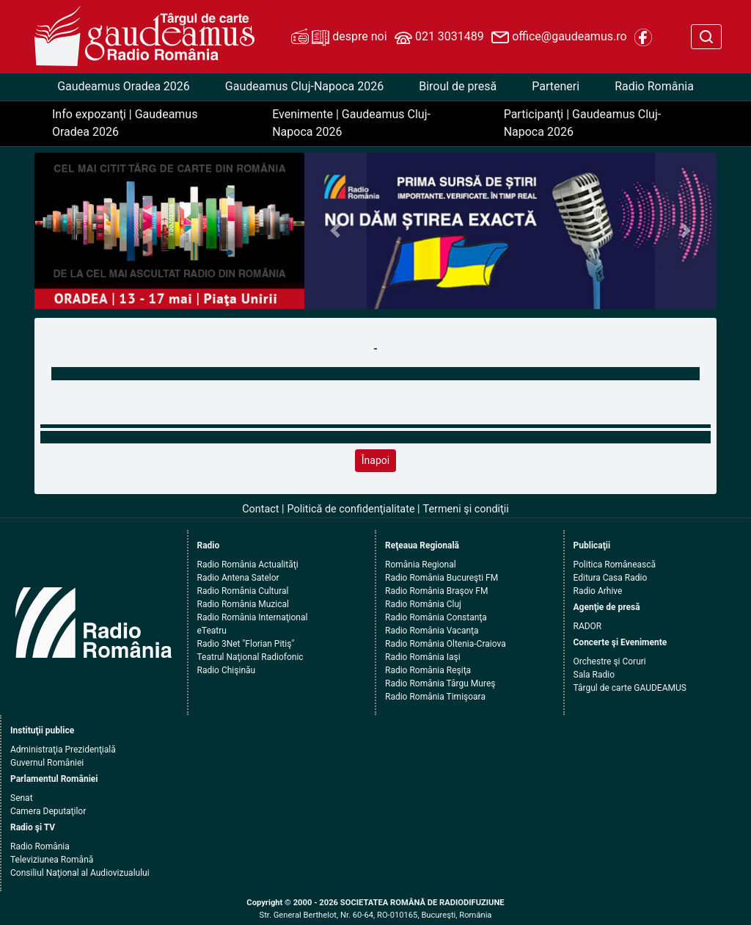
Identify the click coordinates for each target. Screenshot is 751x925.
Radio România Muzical (243, 604)
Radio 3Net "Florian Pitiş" (246, 644)
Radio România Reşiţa (428, 670)
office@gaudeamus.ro (558, 37)
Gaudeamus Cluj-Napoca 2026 (304, 86)
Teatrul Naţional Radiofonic (250, 657)
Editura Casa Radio (611, 578)
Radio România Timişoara (435, 697)
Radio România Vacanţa (432, 630)
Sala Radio (594, 675)
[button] (335, 231)
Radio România (654, 86)
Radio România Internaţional (252, 617)
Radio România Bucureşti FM (441, 578)
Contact (260, 509)
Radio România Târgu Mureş (440, 683)
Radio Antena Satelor (238, 578)
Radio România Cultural (243, 591)
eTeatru (212, 630)
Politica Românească (615, 564)
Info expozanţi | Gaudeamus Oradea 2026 (124, 123)
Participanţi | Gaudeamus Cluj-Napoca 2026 (583, 123)
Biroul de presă (458, 86)
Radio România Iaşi (423, 657)
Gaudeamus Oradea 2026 (123, 86)
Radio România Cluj (423, 604)
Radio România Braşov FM (436, 591)
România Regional (420, 564)
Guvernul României (47, 763)
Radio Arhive (598, 591)
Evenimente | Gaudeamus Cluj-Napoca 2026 (351, 123)
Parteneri (555, 86)
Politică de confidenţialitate (351, 509)
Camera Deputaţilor (48, 811)
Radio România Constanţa (436, 617)
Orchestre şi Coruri (610, 661)
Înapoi (375, 460)
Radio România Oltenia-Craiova (445, 644)
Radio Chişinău (226, 670)
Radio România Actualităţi (247, 564)
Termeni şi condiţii (466, 509)
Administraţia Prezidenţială (63, 749)
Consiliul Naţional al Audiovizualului (80, 873)
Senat (21, 798)
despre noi (339, 37)
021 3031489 (439, 37)
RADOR (588, 626)
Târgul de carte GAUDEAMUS (630, 688)
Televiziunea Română (51, 860)
